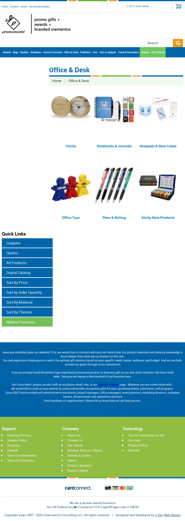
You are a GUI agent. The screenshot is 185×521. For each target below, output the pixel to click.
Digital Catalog (18, 272)
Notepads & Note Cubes (158, 146)
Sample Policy (17, 440)
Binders (24, 52)
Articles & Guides (79, 455)
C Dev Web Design (168, 515)
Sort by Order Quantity (24, 292)
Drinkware (36, 52)
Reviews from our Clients (85, 450)
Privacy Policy (138, 445)
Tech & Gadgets (107, 52)
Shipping (13, 445)
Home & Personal (52, 52)
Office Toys (71, 217)
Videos (72, 460)
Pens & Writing (114, 217)
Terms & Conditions (20, 460)
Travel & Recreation (128, 52)
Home (57, 80)
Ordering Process (19, 435)
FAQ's (5, 6)
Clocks (71, 146)
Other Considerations (22, 455)
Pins (94, 52)
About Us (74, 435)
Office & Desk (71, 52)
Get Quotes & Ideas (39, 6)
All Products (158, 52)
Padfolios (85, 52)
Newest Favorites (20, 322)
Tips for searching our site (146, 435)
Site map (134, 440)
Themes (145, 52)
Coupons (13, 243)
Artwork (12, 450)
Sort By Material (19, 302)
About (24, 6)
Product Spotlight (80, 465)
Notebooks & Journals (114, 146)
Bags (15, 52)
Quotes (12, 252)
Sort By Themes (19, 312)
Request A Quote (108, 384)
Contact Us (75, 440)
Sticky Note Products (158, 217)
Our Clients (75, 445)
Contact (14, 6)
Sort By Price (17, 282)
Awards (7, 52)
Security (133, 450)
